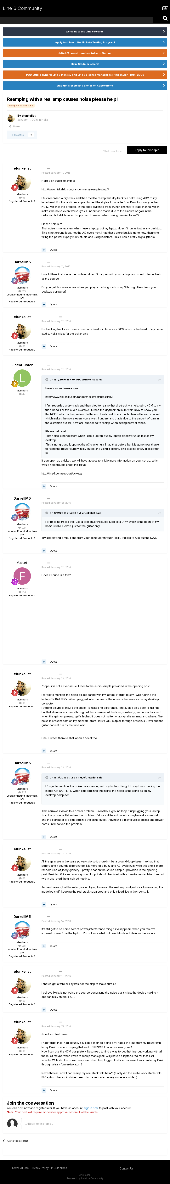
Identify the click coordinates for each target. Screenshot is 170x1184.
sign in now (91, 1108)
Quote (53, 249)
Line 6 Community (22, 8)
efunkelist (28, 115)
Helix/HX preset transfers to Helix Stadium (85, 53)
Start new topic (112, 151)
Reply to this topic (147, 150)
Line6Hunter (22, 365)
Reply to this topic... (39, 1123)
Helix (45, 119)
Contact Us (126, 1168)
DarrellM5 (22, 262)
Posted (56, 172)
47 (22, 394)
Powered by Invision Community (85, 1178)
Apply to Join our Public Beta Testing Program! (85, 42)
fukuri (22, 563)
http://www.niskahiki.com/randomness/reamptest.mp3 (75, 189)
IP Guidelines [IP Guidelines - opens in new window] (59, 1168)
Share (14, 126)
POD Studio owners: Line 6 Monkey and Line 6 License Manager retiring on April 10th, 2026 (85, 74)
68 (22, 197)
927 (22, 291)
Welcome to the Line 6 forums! (85, 31)
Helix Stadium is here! (85, 63)
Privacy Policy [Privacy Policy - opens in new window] (40, 1168)
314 (22, 591)
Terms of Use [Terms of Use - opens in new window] (20, 1168)
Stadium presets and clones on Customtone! (85, 85)
